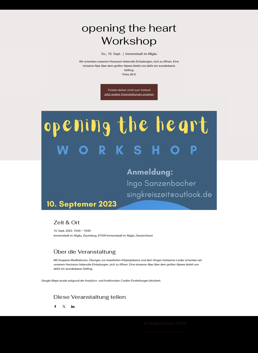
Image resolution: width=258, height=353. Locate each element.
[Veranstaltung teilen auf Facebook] (55, 306)
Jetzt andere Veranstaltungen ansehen (129, 94)
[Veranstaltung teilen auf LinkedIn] (73, 306)
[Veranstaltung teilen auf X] (64, 306)
